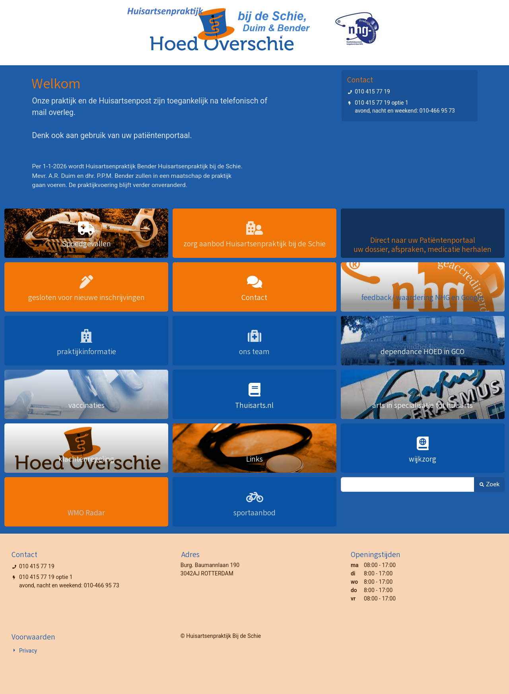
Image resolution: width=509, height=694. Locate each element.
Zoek (489, 484)
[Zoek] (407, 484)
